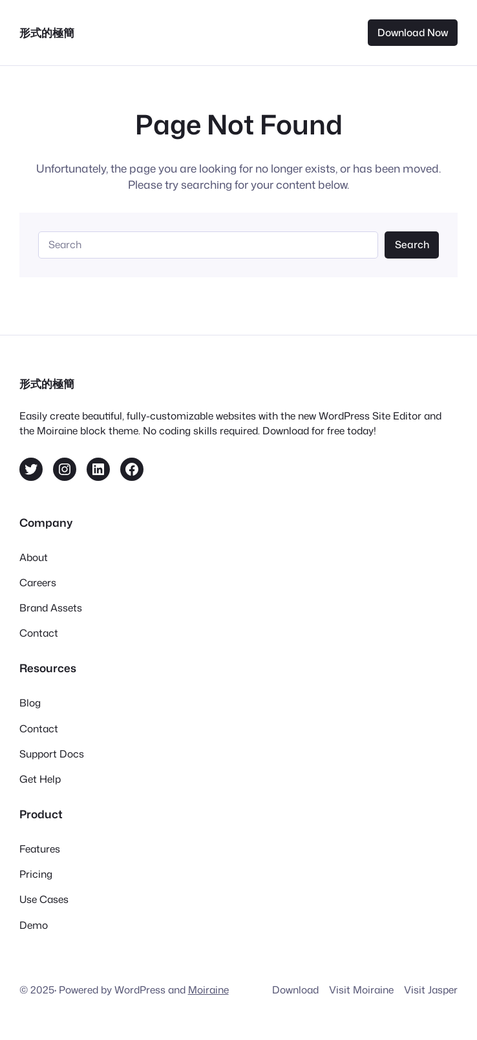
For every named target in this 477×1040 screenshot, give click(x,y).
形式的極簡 (46, 32)
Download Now (412, 32)
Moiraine (208, 989)
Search (412, 244)
